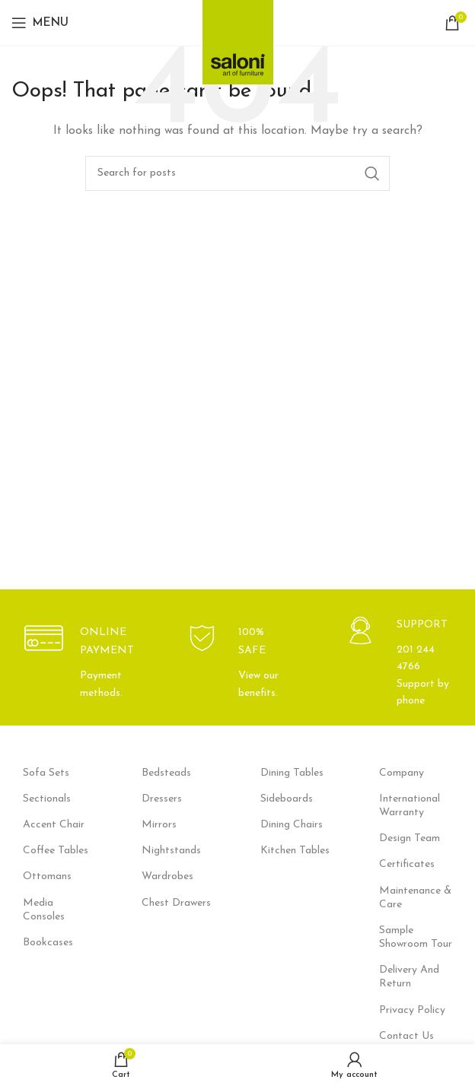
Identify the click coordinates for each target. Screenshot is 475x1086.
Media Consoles (44, 909)
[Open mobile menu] (40, 23)
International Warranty (409, 805)
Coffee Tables (55, 850)
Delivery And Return (409, 976)
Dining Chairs (291, 824)
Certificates (407, 864)
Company (401, 773)
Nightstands (171, 850)
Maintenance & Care (415, 897)
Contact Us (406, 1036)
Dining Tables (292, 773)
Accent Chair (53, 824)
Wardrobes (167, 876)
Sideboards (286, 799)
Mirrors (159, 824)
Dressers (162, 799)
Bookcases (48, 942)
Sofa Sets (46, 773)
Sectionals (47, 799)
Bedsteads (166, 773)
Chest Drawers (176, 903)
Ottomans (47, 876)
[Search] (237, 173)
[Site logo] (237, 37)
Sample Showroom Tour (415, 937)
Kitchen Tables (295, 850)
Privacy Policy (412, 1010)
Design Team (409, 838)
